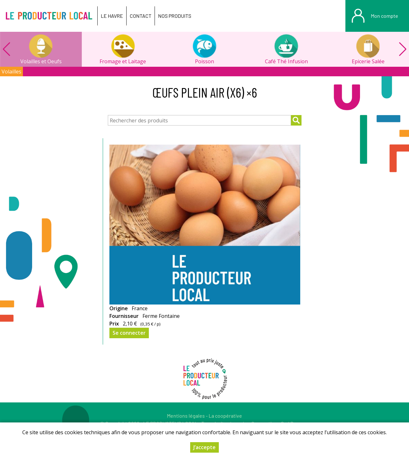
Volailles (11, 71)
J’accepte (204, 447)
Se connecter (129, 332)
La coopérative (225, 416)
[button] (402, 49)
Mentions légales (186, 416)
